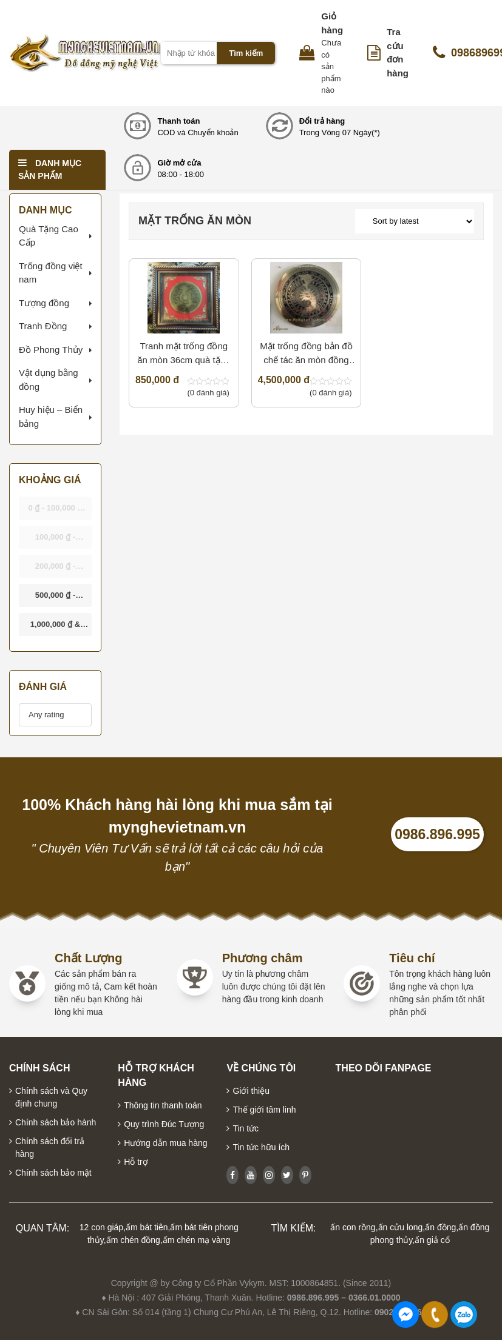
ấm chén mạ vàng (197, 1240)
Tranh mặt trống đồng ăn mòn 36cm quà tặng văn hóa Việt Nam (183, 354)
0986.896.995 (437, 834)
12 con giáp (101, 1227)
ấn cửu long (400, 1227)
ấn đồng (440, 1227)
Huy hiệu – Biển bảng (51, 416)
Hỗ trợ (136, 1162)
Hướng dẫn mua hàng (165, 1143)
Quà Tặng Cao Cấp (48, 236)
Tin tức (245, 1128)
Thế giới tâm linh (264, 1109)
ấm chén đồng (133, 1240)
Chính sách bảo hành (55, 1122)
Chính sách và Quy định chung (51, 1097)
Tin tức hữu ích (261, 1147)
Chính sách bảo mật (53, 1173)
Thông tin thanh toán (163, 1105)
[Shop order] (414, 221)
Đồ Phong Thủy (51, 349)
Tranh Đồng (43, 326)
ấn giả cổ (432, 1240)
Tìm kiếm (246, 53)
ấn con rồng (352, 1227)
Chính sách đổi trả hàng (49, 1147)
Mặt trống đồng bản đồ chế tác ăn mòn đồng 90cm (306, 354)
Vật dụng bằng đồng (48, 379)
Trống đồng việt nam (51, 273)
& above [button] (55, 628)
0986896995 (463, 1314)
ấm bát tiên (147, 1227)
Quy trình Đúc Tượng (164, 1124)
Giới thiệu (251, 1091)
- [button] (56, 511)
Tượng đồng (44, 303)
